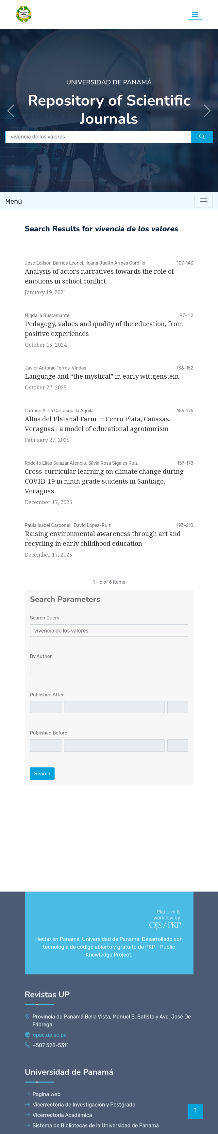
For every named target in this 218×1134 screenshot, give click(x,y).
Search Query (44, 618)
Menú (13, 201)
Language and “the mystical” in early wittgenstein (102, 376)
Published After (47, 695)
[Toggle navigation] (203, 201)
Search (42, 773)
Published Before (48, 733)
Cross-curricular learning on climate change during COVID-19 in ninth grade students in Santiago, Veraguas (104, 481)
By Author (41, 656)
